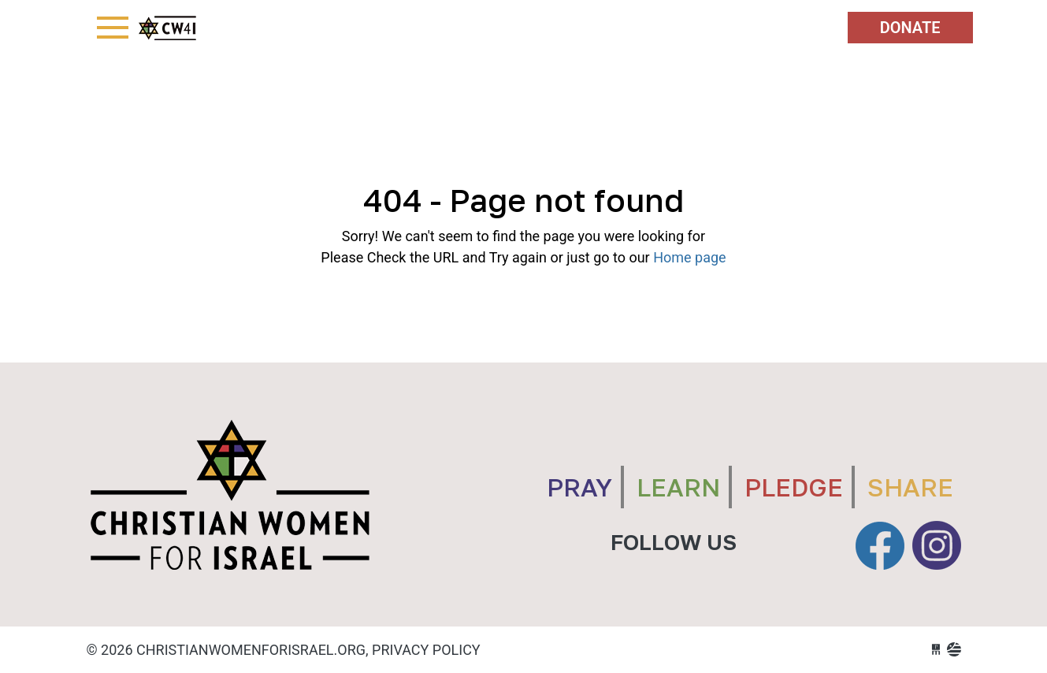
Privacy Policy (426, 649)
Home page (689, 257)
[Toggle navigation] (113, 27)
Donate (910, 27)
